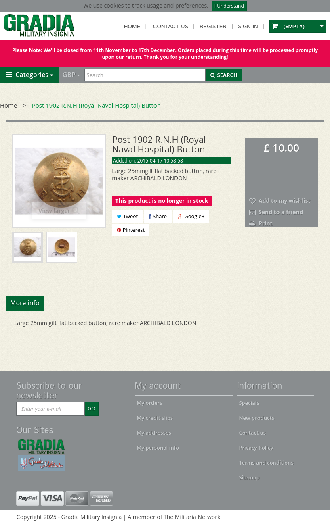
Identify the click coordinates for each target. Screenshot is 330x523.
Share (158, 216)
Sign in (248, 27)
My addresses (154, 432)
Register (213, 27)
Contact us (170, 27)
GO (91, 408)
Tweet (127, 216)
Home (132, 27)
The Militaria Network (192, 517)
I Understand (229, 5)
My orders (149, 402)
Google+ (191, 216)
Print (266, 223)
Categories (27, 74)
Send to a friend (281, 212)
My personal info (158, 447)
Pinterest (131, 229)
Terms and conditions (266, 462)
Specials (249, 402)
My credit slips (155, 417)
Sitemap (249, 477)
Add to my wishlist (285, 200)
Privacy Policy (256, 447)
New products (256, 417)
